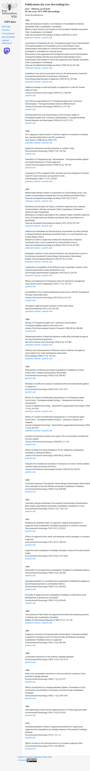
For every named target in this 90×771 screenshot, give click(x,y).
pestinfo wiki (47, 38)
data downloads (8, 37)
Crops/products (8, 33)
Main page (6, 26)
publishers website (32, 38)
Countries (6, 30)
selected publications (7, 41)
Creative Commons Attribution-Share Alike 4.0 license (34, 759)
